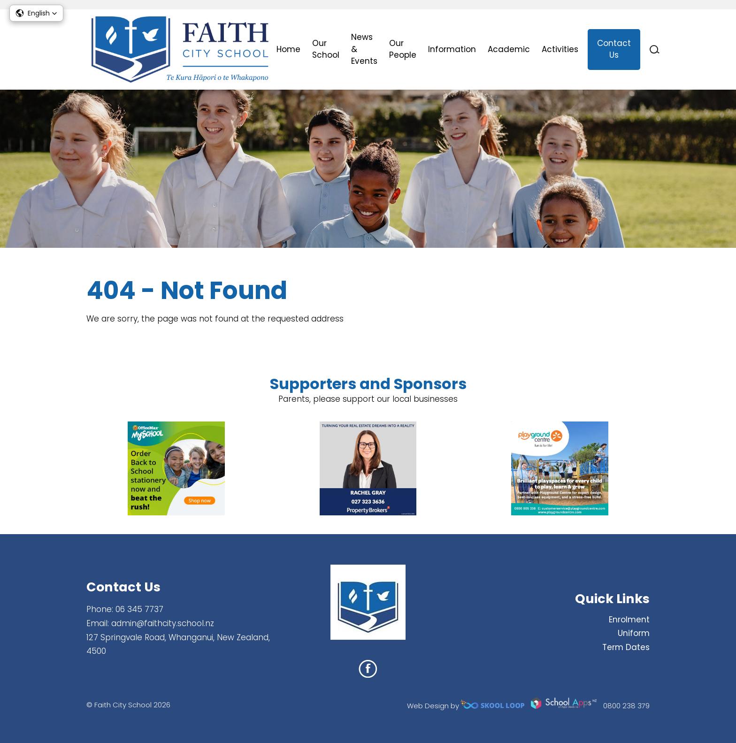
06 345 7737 (139, 609)
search (654, 49)
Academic (509, 49)
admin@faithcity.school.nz (162, 623)
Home (288, 49)
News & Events (364, 49)
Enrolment (629, 619)
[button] (36, 13)
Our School (325, 49)
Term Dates (626, 647)
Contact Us (614, 49)
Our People (402, 49)
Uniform (634, 633)
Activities (560, 49)
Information (452, 49)
